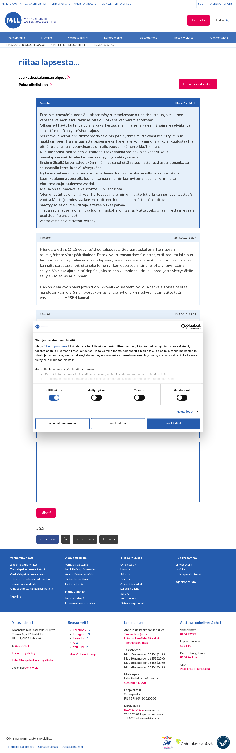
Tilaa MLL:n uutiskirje (82, 654)
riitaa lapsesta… (102, 44)
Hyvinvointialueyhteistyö (80, 603)
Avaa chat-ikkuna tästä (195, 668)
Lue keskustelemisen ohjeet (44, 77)
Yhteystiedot (124, 3)
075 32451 (22, 645)
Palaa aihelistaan (35, 84)
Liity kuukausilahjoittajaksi (141, 638)
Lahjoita (198, 20)
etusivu (12, 44)
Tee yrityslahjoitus (136, 642)
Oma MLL (31, 667)
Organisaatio (128, 564)
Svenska (215, 3)
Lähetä (46, 513)
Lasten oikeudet (75, 583)
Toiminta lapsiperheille (23, 583)
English (229, 3)
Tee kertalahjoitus (135, 634)
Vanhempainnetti (22, 557)
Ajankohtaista (186, 582)
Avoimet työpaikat (131, 583)
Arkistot (125, 574)
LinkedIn (78, 638)
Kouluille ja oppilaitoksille (80, 569)
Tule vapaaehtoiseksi (188, 574)
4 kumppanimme (56, 346)
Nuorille (15, 596)
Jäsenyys (125, 578)
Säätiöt (124, 593)
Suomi (202, 3)
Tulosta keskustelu (198, 84)
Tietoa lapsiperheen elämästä (27, 569)
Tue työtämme (186, 557)
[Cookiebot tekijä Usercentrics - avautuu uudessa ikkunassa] (184, 326)
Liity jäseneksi (184, 564)
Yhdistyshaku (61, 3)
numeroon (135, 683)
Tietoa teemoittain (76, 578)
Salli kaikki (173, 423)
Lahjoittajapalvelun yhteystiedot (33, 660)
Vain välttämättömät (62, 423)
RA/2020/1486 (134, 710)
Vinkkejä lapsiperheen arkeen (27, 574)
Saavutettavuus (48, 746)
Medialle (106, 3)
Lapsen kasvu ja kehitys (24, 564)
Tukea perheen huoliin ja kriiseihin (30, 578)
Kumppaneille (75, 591)
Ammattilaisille (76, 557)
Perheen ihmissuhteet (69, 44)
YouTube (79, 647)
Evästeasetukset (72, 746)
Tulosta (108, 539)
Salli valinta (118, 423)
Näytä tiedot (185, 411)
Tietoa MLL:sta (131, 557)
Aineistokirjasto (85, 3)
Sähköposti (85, 539)
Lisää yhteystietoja (24, 653)
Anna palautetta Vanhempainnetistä (31, 588)
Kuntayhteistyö (74, 598)
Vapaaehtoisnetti (37, 3)
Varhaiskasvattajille (76, 564)
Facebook (47, 539)
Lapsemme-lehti (129, 588)
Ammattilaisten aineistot (80, 574)
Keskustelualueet (35, 44)
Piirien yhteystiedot (132, 603)
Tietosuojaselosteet (21, 746)
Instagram (79, 634)
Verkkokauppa (12, 3)
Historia (125, 569)
